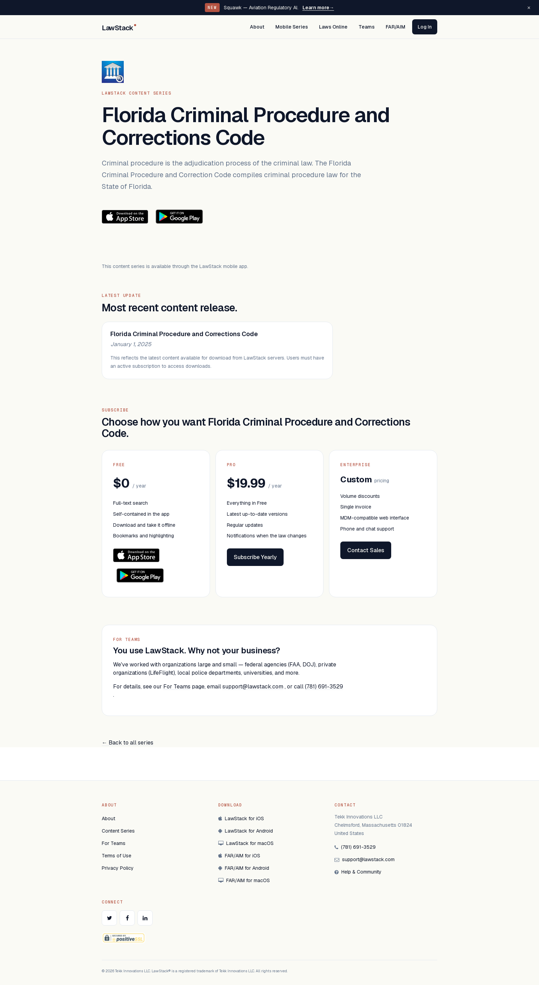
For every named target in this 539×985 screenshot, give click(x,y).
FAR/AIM (395, 27)
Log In (425, 27)
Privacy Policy (118, 868)
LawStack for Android (245, 831)
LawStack (119, 27)
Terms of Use (116, 856)
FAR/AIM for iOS (239, 856)
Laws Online (333, 27)
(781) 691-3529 (324, 686)
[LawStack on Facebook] (127, 917)
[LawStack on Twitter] (109, 917)
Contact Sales (365, 550)
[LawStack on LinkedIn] (145, 917)
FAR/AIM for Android (243, 868)
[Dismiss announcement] (528, 7)
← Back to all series (127, 742)
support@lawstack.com (252, 686)
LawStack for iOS (241, 818)
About (257, 27)
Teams (367, 27)
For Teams (176, 686)
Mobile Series (291, 27)
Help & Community (358, 872)
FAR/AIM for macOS (244, 880)
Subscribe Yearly (255, 557)
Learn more (318, 7)
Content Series (118, 831)
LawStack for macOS (246, 843)
